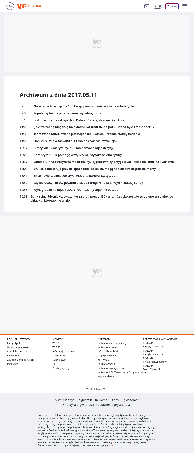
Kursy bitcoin (59, 359)
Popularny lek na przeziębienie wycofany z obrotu (69, 113)
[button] (185, 6)
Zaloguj (172, 6)
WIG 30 (56, 347)
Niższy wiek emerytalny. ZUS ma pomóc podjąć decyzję (73, 148)
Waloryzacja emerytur (19, 347)
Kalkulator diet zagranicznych (113, 343)
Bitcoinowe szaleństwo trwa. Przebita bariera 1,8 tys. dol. (75, 176)
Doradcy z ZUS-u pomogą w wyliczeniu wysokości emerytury (77, 155)
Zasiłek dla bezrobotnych (20, 359)
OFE (54, 364)
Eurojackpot (13, 343)
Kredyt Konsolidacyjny (155, 361)
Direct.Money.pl (151, 369)
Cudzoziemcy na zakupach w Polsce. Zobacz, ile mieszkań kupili (79, 120)
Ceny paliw (13, 355)
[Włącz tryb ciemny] (157, 6)
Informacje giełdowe (63, 351)
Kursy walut (104, 359)
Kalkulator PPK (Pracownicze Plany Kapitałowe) (122, 372)
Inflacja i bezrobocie (108, 351)
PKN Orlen (12, 364)
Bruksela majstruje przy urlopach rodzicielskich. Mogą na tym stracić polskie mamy (94, 169)
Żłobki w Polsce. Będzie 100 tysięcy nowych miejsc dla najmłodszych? (83, 106)
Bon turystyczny (61, 368)
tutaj (110, 445)
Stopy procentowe (107, 355)
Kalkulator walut (106, 364)
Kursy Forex (58, 355)
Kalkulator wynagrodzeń (111, 368)
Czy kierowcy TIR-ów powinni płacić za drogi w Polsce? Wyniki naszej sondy (88, 183)
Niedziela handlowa (17, 351)
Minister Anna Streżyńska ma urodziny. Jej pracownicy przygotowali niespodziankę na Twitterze (103, 162)
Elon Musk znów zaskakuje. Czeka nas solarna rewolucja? (75, 141)
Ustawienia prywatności (113, 405)
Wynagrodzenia (106, 376)
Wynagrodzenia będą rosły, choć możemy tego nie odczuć (75, 190)
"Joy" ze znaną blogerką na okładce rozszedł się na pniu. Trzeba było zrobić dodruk (93, 127)
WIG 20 (56, 343)
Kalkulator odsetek (108, 347)
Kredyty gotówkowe (153, 346)
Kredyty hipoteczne (153, 354)
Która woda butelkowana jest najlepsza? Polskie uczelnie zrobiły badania (86, 134)
